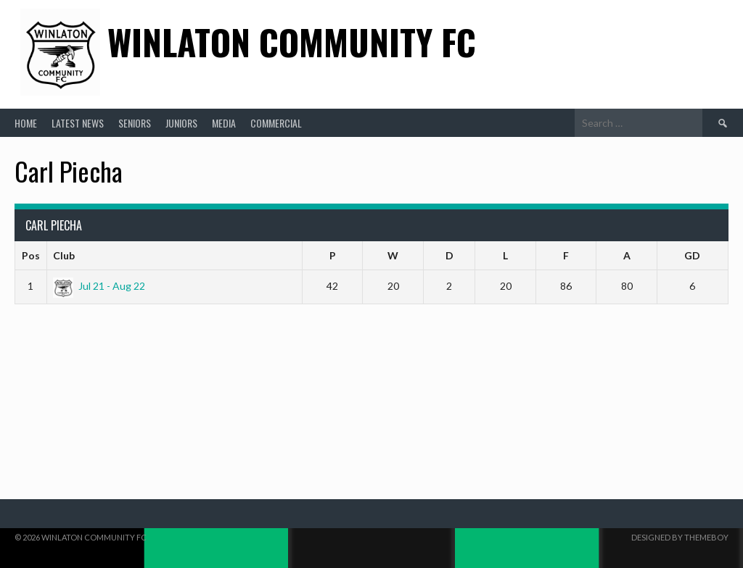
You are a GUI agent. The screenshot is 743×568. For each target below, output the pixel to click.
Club (64, 255)
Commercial (276, 122)
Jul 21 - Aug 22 (99, 286)
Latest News (78, 122)
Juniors (181, 122)
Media (224, 122)
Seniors (134, 122)
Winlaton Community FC (291, 41)
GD (692, 255)
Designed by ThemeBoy (679, 537)
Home (26, 122)
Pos (31, 255)
